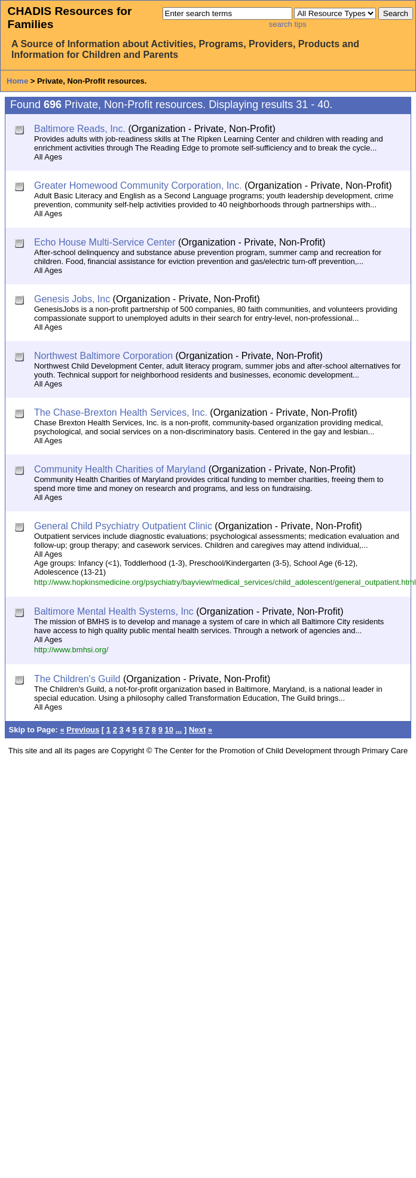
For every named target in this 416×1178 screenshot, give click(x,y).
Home (17, 80)
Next (197, 729)
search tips (288, 24)
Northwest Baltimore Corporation (103, 356)
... (179, 729)
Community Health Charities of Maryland (120, 469)
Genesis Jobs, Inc (72, 299)
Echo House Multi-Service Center (105, 242)
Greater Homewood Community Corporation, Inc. (138, 185)
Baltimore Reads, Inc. (80, 129)
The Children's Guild (77, 679)
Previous (82, 729)
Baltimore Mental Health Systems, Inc (114, 611)
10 (169, 729)
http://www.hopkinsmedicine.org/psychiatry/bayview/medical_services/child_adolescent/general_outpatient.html (225, 582)
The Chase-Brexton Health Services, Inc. (120, 412)
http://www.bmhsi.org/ (71, 649)
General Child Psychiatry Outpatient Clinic (123, 526)
